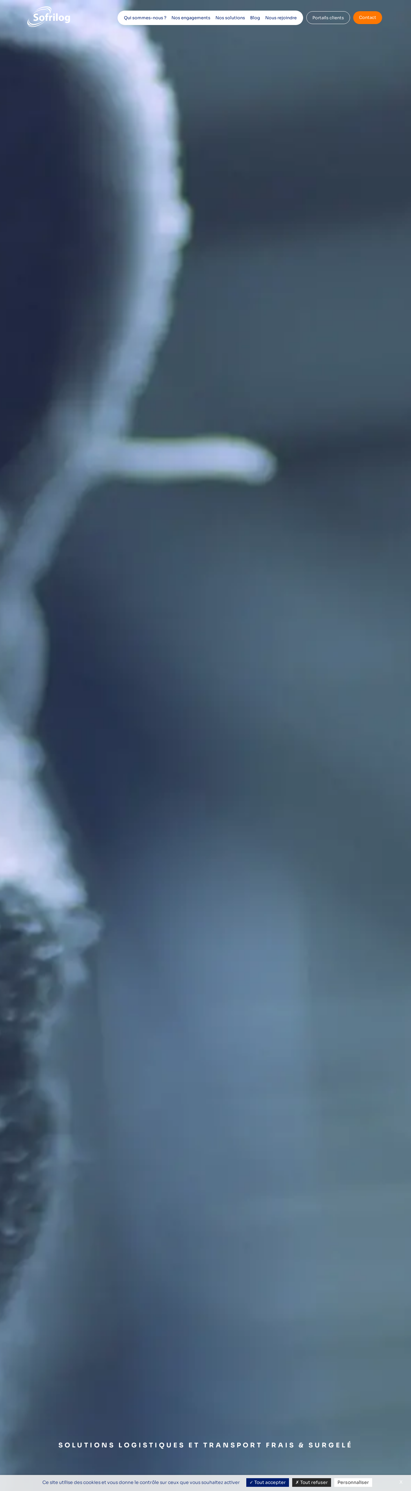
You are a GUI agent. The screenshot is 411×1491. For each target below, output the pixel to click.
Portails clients (328, 18)
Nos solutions (230, 18)
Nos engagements (190, 18)
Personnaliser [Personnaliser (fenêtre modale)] (353, 1482)
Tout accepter (267, 1482)
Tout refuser (311, 1482)
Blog (255, 18)
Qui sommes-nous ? (145, 18)
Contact (367, 17)
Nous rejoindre (281, 18)
